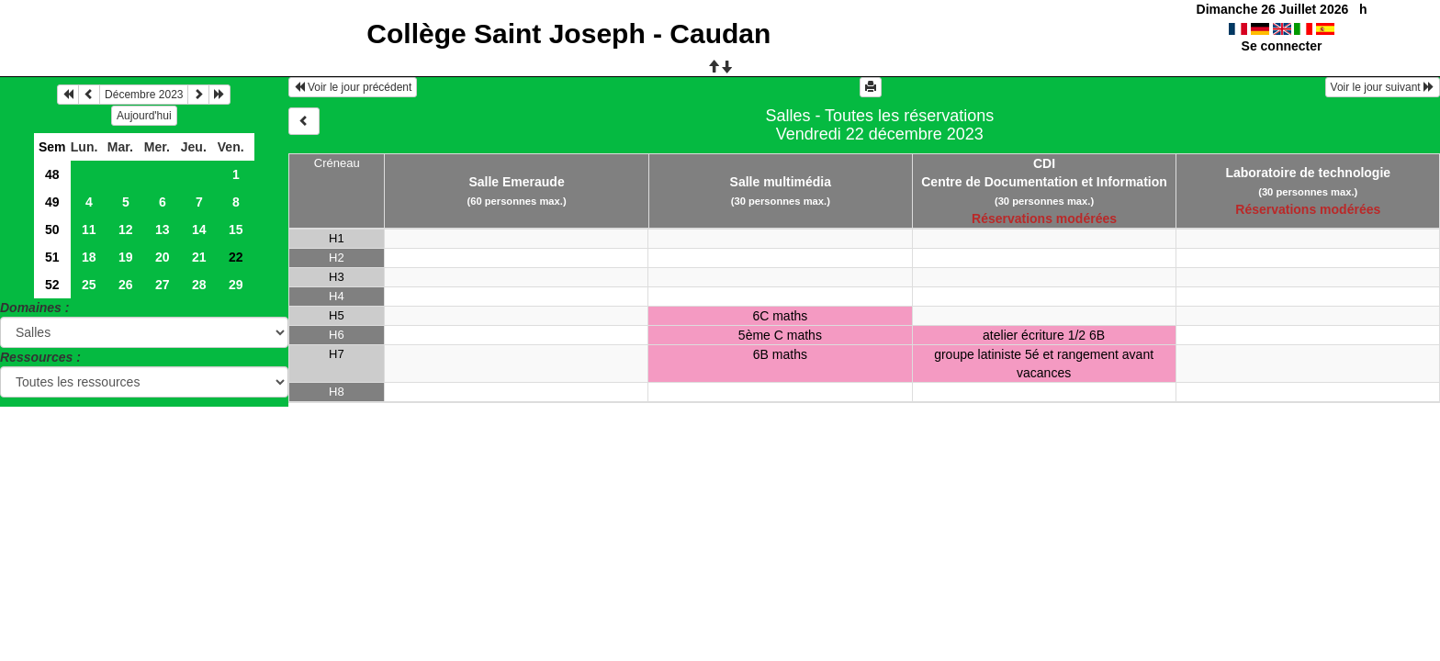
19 (125, 257)
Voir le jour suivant (1382, 87)
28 (199, 284)
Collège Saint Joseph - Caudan (568, 33)
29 (236, 284)
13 (162, 229)
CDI (1044, 163)
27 (162, 284)
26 (125, 284)
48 (52, 174)
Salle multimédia (780, 181)
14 (199, 229)
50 (52, 229)
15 (236, 229)
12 (125, 229)
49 (52, 202)
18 (89, 257)
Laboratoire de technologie (1307, 172)
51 (52, 257)
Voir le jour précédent (353, 87)
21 (199, 257)
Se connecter (1282, 46)
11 (89, 229)
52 (52, 284)
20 (162, 257)
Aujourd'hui (144, 115)
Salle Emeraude (516, 181)
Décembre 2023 (144, 94)
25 (89, 284)
